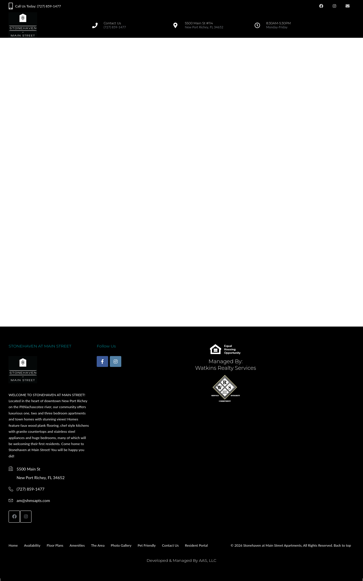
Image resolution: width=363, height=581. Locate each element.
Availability (32, 545)
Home (13, 545)
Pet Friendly (147, 545)
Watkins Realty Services (225, 368)
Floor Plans (55, 545)
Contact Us (170, 545)
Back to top (342, 545)
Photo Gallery (121, 545)
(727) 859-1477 (30, 489)
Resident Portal (196, 545)
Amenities (77, 545)
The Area (97, 545)
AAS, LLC (207, 560)
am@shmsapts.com (33, 500)
